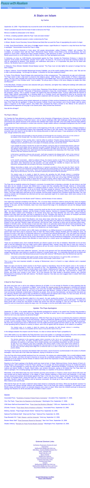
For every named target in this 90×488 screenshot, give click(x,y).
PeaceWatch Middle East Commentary (45, 467)
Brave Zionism (45, 454)
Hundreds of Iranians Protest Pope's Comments (32, 398)
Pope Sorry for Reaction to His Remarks (28, 401)
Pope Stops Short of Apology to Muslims (29, 407)
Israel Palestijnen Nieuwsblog (45, 458)
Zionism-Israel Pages (45, 461)
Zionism (45, 462)
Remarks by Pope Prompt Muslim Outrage (29, 423)
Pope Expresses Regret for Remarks (29, 420)
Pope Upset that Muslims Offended (41, 404)
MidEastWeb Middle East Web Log (45, 448)
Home (10, 8)
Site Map (46, 8)
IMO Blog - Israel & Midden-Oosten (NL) (45, 450)
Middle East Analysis (45, 456)
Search (82, 8)
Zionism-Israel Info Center (45, 459)
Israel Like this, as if (45, 453)
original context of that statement (59, 287)
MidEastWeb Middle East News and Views (45, 466)
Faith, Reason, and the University (28, 417)
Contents (28, 8)
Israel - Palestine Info (45, 451)
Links (64, 8)
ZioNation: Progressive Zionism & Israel (45, 445)
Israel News (45, 446)
